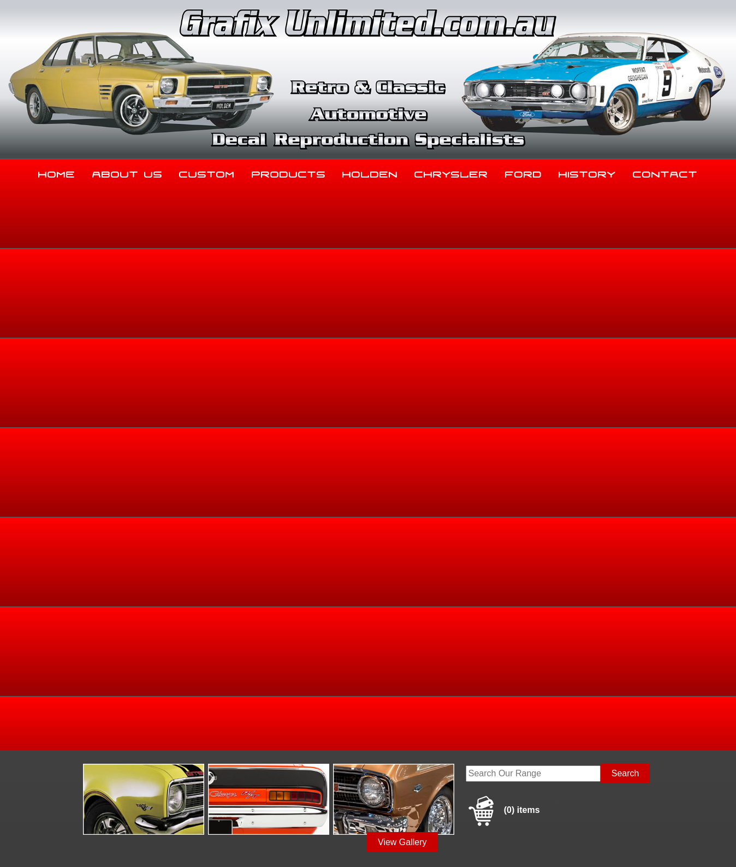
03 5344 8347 (94, 756)
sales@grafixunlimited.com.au (126, 783)
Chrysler (451, 172)
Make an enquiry (580, 521)
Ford (523, 172)
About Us (127, 172)
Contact (665, 172)
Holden (370, 172)
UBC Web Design (374, 845)
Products (289, 172)
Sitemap (81, 845)
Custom (207, 172)
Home (56, 172)
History (587, 172)
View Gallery (402, 277)
